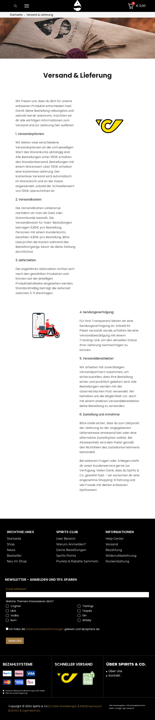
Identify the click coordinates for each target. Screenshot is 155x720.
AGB (82, 706)
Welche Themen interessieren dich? (30, 601)
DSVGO (14, 710)
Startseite (16, 15)
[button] (15, 6)
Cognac (13, 606)
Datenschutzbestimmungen (45, 629)
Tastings (85, 606)
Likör (11, 611)
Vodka (12, 615)
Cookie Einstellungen (63, 706)
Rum (11, 620)
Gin (82, 615)
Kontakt (114, 675)
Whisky (84, 620)
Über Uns (115, 671)
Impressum (94, 706)
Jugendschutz (31, 710)
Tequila (85, 611)
